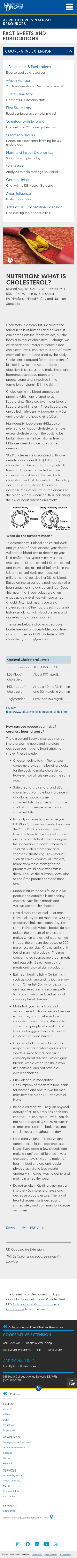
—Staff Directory (19, 94)
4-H (38, 1349)
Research (8, 1463)
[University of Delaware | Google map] (51, 1517)
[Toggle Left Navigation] (70, 51)
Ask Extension (11, 1342)
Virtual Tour (9, 1425)
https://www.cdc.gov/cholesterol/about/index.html (37, 711)
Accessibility (65, 1554)
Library (6, 1458)
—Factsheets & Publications (28, 66)
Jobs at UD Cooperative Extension (34, 207)
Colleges (7, 1452)
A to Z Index (9, 1496)
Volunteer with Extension (26, 121)
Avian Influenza (18, 193)
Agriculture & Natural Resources (27, 22)
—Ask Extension (18, 80)
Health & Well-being (39, 1342)
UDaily (6, 1419)
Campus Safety (11, 1491)
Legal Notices (50, 1554)
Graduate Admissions (14, 1447)
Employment (9, 1430)
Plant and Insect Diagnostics (29, 152)
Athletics (7, 1414)
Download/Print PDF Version (26, 1227)
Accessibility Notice (12, 1475)
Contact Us (9, 1510)
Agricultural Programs (17, 1349)
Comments (37, 1554)
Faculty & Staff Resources (19, 1366)
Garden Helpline (19, 179)
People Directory (11, 1480)
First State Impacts (21, 107)
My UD (6, 1486)
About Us (8, 1409)
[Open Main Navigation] (69, 7)
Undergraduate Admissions (17, 1442)
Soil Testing (15, 166)
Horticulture (54, 1349)
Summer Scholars (20, 135)
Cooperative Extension (28, 51)
